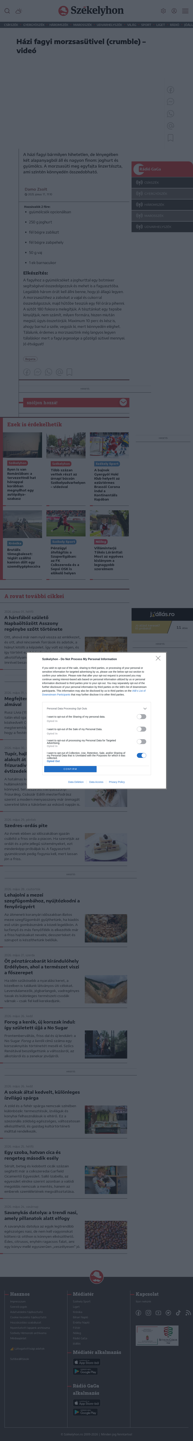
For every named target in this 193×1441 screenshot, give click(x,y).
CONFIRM (70, 769)
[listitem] (96, 709)
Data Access (96, 782)
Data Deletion (76, 782)
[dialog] (96, 720)
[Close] (159, 659)
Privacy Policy (117, 782)
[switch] (141, 716)
